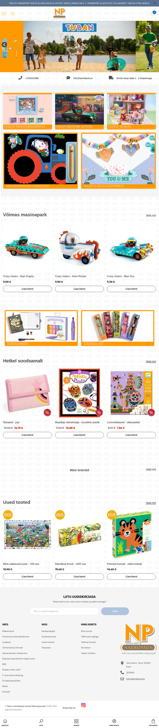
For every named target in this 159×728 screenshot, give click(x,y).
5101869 (130, 672)
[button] (41, 723)
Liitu (115, 611)
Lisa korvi (27, 289)
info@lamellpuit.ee (135, 678)
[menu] (4, 13)
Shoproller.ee (69, 707)
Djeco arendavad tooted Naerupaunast (26, 706)
